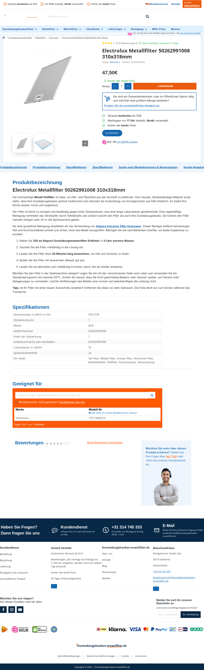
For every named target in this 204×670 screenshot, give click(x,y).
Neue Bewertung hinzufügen (105, 441)
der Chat (171, 455)
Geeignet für (27, 383)
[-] (117, 84)
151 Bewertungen (126, 41)
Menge (106, 84)
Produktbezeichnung (37, 181)
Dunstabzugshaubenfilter (20, 35)
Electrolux (54, 35)
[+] (137, 84)
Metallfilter (41, 35)
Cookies (125, 655)
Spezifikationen (31, 306)
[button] (170, 84)
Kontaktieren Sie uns (72, 401)
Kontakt (112, 131)
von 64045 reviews (126, 139)
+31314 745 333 (161, 570)
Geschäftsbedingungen (69, 655)
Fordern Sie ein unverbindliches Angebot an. (132, 103)
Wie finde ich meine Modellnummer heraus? (113, 412)
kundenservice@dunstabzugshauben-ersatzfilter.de (174, 578)
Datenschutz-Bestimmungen (101, 655)
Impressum (141, 655)
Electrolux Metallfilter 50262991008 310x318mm (85, 35)
